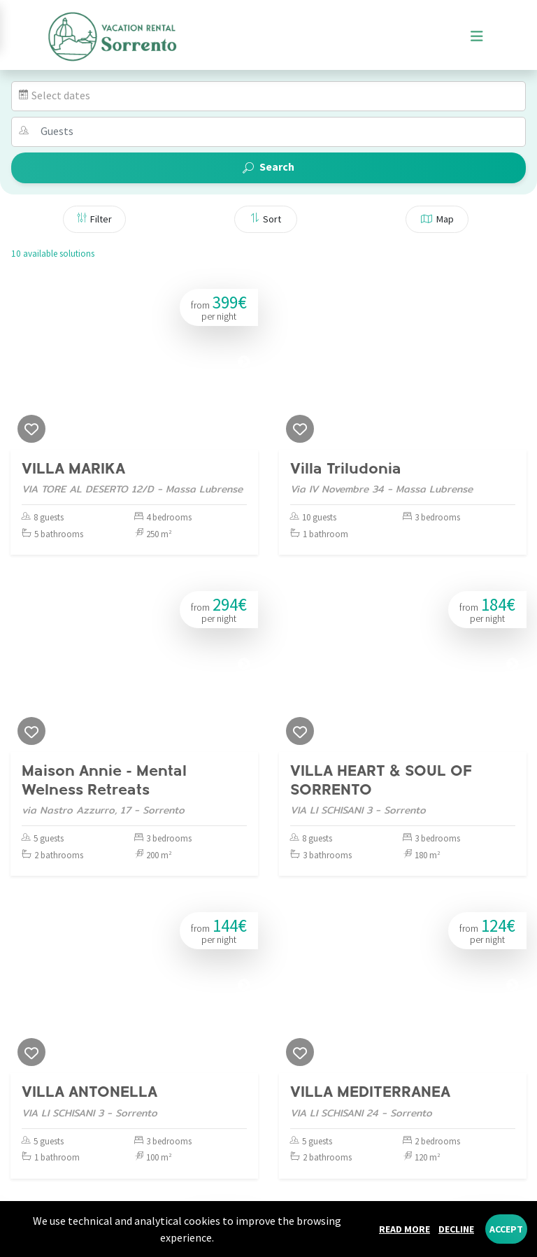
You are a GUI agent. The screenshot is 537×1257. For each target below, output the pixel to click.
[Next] (244, 362)
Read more (404, 1229)
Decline (456, 1229)
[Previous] (24, 362)
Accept (506, 1229)
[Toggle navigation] (476, 36)
